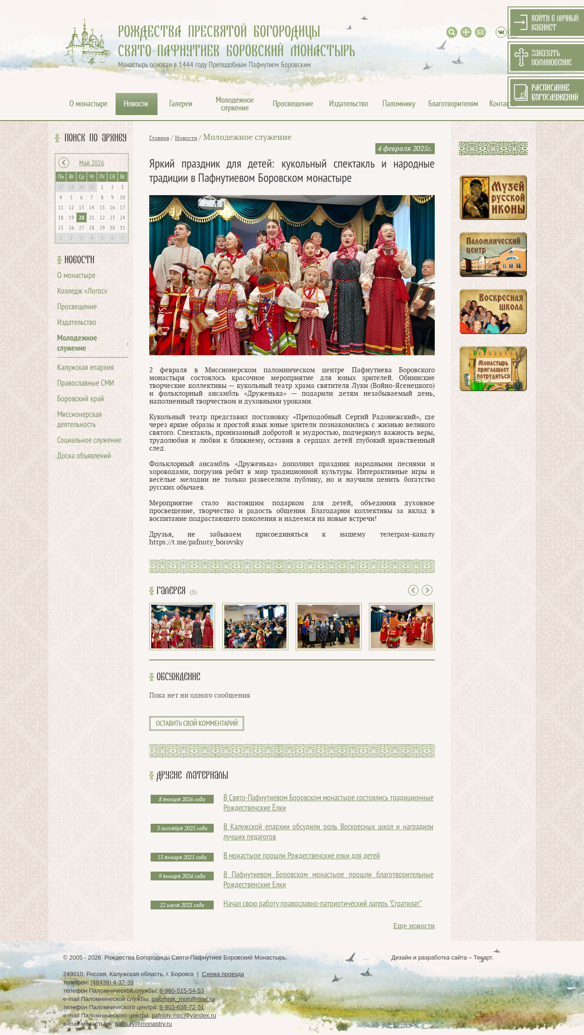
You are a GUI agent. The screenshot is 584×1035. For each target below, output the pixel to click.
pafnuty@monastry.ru (143, 1023)
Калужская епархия (85, 368)
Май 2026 (91, 163)
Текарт (482, 957)
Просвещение (77, 307)
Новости (79, 260)
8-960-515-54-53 (181, 990)
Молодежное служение (247, 137)
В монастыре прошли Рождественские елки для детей (301, 856)
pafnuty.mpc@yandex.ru (184, 1015)
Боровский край (80, 399)
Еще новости (414, 926)
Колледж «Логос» (82, 291)
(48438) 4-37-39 (112, 982)
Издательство (76, 323)
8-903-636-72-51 (181, 1007)
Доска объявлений (84, 456)
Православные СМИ (85, 383)
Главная (159, 138)
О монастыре (76, 276)
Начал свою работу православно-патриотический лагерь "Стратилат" (322, 904)
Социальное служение (89, 441)
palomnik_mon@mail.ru (183, 998)
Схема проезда (223, 974)
